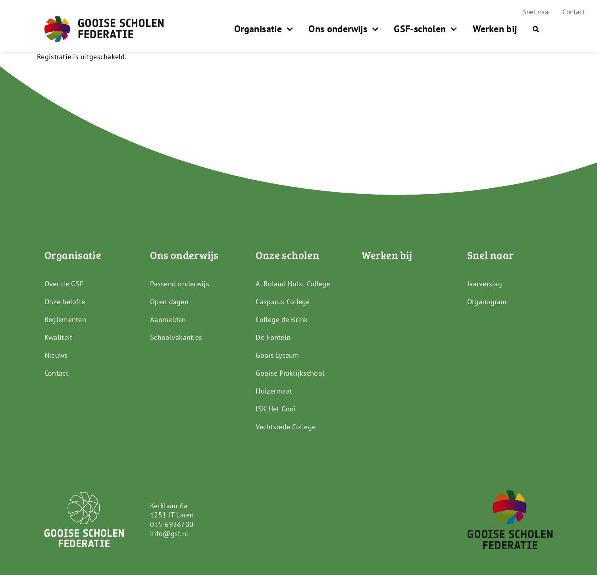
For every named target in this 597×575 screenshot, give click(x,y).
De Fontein (273, 337)
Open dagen (169, 301)
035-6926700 (171, 524)
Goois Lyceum (277, 355)
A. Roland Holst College (293, 283)
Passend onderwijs (179, 283)
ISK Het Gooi (276, 408)
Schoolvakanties (176, 337)
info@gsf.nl (169, 533)
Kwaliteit (58, 337)
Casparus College (283, 301)
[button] (536, 29)
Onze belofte (64, 301)
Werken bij (387, 255)
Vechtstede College (286, 426)
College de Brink (282, 319)
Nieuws (56, 355)
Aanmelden (168, 319)
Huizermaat (274, 391)
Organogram (487, 301)
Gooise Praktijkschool (290, 373)
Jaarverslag (484, 283)
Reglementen (65, 319)
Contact (56, 373)
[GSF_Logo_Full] (104, 19)
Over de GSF (63, 283)
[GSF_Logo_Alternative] (510, 493)
